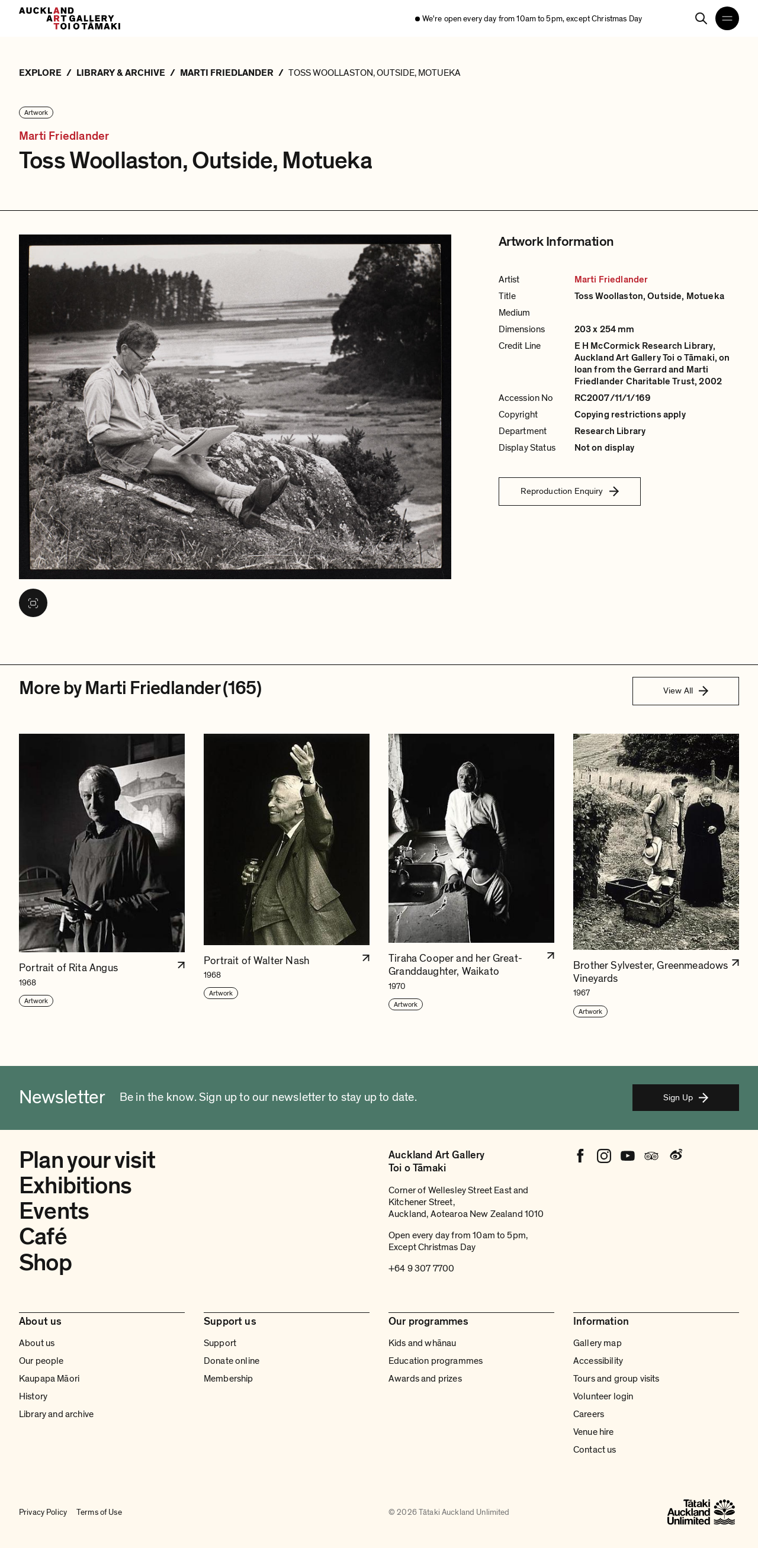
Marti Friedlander (64, 136)
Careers (588, 1414)
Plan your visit (87, 1160)
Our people (41, 1360)
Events (54, 1211)
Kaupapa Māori (49, 1378)
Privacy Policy (43, 1512)
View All (685, 690)
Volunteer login (603, 1396)
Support (220, 1343)
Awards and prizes (425, 1378)
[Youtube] (628, 1156)
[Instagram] (604, 1156)
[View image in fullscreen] (33, 603)
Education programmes (435, 1360)
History (33, 1396)
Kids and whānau (422, 1343)
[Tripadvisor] (651, 1156)
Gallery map (597, 1343)
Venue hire (593, 1431)
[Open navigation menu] (727, 18)
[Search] (701, 18)
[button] (102, 876)
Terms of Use (99, 1512)
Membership (228, 1378)
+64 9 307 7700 (421, 1268)
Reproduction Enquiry (570, 491)
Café (43, 1236)
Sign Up (685, 1097)
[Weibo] (675, 1156)
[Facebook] (580, 1156)
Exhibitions (75, 1186)
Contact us (594, 1449)
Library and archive (56, 1414)
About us (36, 1343)
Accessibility (598, 1360)
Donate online (231, 1360)
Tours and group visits (616, 1378)
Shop (45, 1263)
